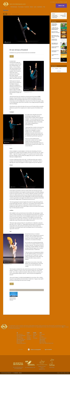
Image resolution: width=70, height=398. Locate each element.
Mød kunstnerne (19, 365)
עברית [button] (65, 2)
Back (5, 14)
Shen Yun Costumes (43, 361)
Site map (68, 396)
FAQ (44, 6)
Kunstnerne (26, 6)
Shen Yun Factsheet (20, 361)
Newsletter (53, 2)
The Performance (13, 6)
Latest (35, 6)
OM (17, 356)
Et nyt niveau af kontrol (15, 14)
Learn (56, 2)
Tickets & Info (61, 5)
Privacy (64, 396)
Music (40, 359)
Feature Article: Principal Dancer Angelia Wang (55, 16)
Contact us (58, 2)
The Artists (28, 360)
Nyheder (9, 14)
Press (51, 2)
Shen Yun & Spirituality (20, 364)
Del (11, 56)
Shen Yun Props (42, 364)
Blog (60, 68)
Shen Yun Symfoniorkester (21, 359)
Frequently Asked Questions (21, 366)
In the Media (35, 361)
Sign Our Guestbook (48, 373)
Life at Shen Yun (19, 360)
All (53, 68)
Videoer (31, 6)
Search (62, 2)
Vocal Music (41, 360)
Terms (61, 396)
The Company (21, 6)
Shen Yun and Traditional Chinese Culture (46, 366)
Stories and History (43, 365)
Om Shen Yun (29, 359)
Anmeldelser (39, 6)
